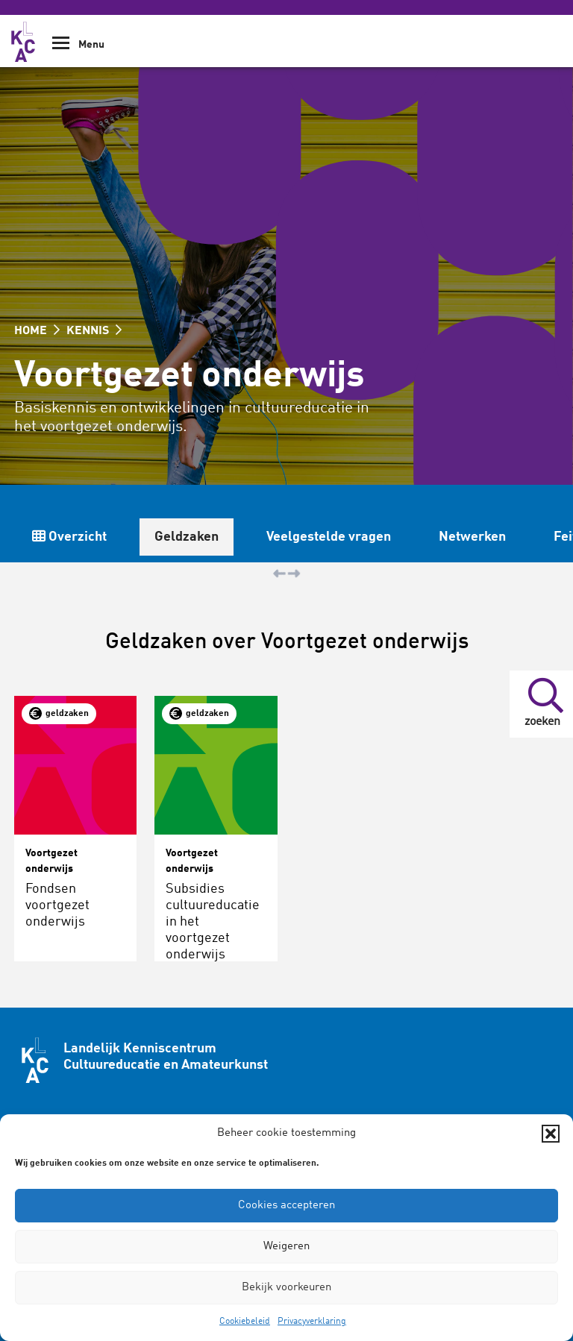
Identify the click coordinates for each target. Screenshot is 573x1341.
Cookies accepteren (286, 1205)
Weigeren (286, 1246)
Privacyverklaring (312, 1321)
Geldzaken (186, 537)
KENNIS (94, 331)
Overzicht (69, 537)
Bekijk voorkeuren (286, 1287)
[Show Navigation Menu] (61, 48)
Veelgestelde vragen (328, 537)
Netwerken (472, 537)
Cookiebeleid (244, 1321)
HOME (37, 331)
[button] (550, 1133)
